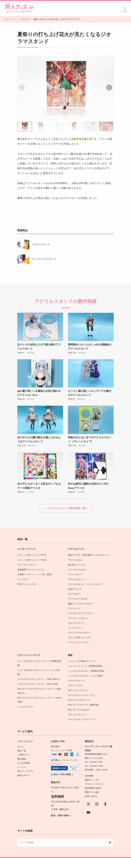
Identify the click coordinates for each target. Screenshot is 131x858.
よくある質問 (23, 755)
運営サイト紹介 (92, 784)
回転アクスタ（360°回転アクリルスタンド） (89, 555)
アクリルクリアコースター (80, 610)
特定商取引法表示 (93, 780)
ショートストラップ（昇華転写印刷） (87, 662)
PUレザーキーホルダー (79, 703)
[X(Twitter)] (88, 796)
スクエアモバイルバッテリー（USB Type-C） (38, 674)
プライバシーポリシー (95, 776)
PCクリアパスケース (78, 685)
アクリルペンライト (26, 564)
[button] (109, 88)
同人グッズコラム (25, 763)
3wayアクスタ (74, 587)
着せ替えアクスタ (76, 564)
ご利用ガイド (23, 747)
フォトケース (74, 606)
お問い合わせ (91, 788)
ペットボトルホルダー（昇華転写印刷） (87, 666)
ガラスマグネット (76, 675)
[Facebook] (105, 796)
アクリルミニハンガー (78, 638)
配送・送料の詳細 (60, 808)
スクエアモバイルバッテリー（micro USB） (38, 679)
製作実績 (30, 353)
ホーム (20, 739)
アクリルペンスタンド (78, 615)
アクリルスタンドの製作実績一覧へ (67, 508)
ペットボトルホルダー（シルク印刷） (86, 671)
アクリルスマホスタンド (44, 259)
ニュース (21, 759)
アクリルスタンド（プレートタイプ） (86, 583)
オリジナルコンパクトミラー (81, 689)
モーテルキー (74, 592)
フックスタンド (75, 624)
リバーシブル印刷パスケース (81, 657)
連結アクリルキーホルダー (80, 601)
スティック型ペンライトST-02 (31, 559)
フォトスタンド (75, 573)
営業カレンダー (92, 773)
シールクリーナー (25, 700)
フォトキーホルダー (77, 569)
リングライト (23, 578)
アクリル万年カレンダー (79, 634)
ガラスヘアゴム (75, 680)
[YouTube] (88, 804)
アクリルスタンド (76, 578)
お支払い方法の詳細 (61, 767)
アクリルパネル (75, 559)
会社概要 (89, 769)
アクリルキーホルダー (78, 597)
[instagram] (96, 796)
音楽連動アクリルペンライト (31, 569)
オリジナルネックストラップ (81, 713)
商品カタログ (23, 767)
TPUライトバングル (26, 583)
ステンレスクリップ (77, 708)
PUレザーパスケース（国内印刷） (84, 699)
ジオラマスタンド (41, 244)
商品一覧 (21, 743)
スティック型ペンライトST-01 (31, 555)
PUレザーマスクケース (79, 694)
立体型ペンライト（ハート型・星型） (35, 573)
